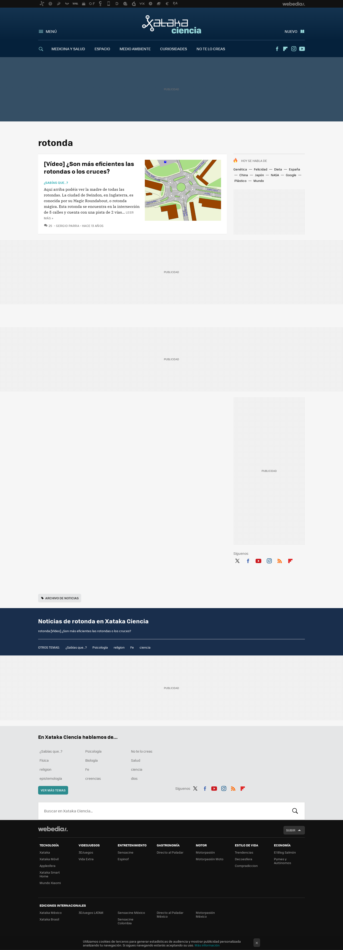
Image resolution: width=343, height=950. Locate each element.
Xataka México (51, 912)
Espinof (123, 859)
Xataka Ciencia (171, 24)
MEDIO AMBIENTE (135, 48)
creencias (93, 778)
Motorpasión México (205, 914)
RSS (279, 560)
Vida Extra (86, 859)
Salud (135, 760)
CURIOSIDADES (173, 48)
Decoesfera (243, 859)
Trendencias (244, 852)
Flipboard (285, 49)
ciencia (145, 647)
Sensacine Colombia (125, 921)
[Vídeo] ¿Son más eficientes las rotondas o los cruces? (89, 167)
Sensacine (125, 852)
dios (134, 778)
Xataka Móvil (49, 859)
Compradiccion (246, 865)
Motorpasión (205, 852)
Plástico (240, 180)
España (294, 169)
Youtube (302, 49)
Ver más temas (53, 790)
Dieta (278, 169)
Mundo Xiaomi (50, 882)
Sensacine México (131, 912)
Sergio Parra (67, 225)
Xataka (45, 852)
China (243, 175)
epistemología (51, 778)
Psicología (100, 647)
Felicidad (260, 169)
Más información (207, 945)
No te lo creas (141, 751)
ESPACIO (102, 48)
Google (291, 175)
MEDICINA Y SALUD (68, 48)
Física (44, 760)
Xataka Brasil (49, 919)
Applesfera (47, 865)
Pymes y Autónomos (282, 861)
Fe (132, 647)
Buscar (295, 811)
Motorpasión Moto (209, 859)
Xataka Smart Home (50, 874)
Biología (91, 760)
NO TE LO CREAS (211, 48)
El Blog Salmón (285, 852)
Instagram (294, 49)
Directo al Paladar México (170, 914)
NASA (275, 175)
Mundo (258, 180)
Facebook (277, 49)
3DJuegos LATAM (91, 912)
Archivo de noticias (62, 598)
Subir (290, 830)
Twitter (237, 560)
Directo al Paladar (170, 852)
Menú (51, 31)
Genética (240, 169)
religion (119, 647)
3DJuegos (86, 852)
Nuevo (291, 31)
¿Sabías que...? (56, 183)
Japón (259, 175)
